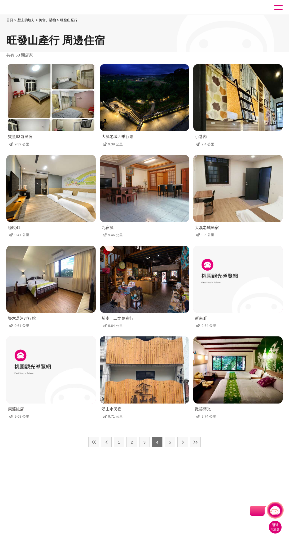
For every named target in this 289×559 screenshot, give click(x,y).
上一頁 (106, 442)
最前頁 (93, 442)
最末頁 (195, 442)
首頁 (9, 20)
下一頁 (182, 442)
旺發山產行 (68, 20)
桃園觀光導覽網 (26, 7)
